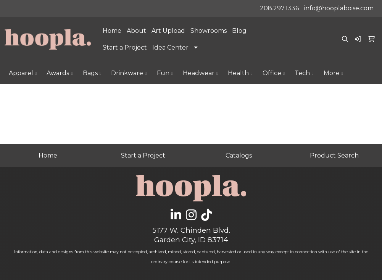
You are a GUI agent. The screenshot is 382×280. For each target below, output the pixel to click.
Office (274, 73)
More (333, 73)
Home (112, 30)
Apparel (23, 73)
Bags (92, 73)
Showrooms (208, 30)
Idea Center (170, 47)
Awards (60, 73)
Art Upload (168, 30)
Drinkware (129, 73)
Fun (165, 73)
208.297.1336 (279, 8)
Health (240, 73)
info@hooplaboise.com (339, 8)
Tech (304, 73)
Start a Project (125, 47)
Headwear (200, 73)
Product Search (334, 155)
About (136, 30)
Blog (239, 30)
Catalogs (239, 155)
